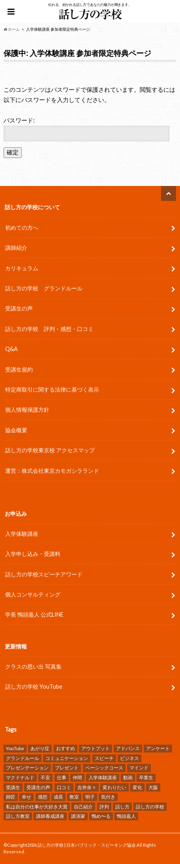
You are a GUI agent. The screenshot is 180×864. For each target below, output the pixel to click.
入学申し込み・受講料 (32, 553)
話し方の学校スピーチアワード (43, 574)
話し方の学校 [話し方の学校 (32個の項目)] (150, 807)
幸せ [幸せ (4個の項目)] (26, 797)
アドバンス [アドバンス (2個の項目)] (128, 748)
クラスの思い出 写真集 (33, 666)
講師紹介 (16, 247)
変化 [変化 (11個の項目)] (137, 787)
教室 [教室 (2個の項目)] (74, 797)
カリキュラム (21, 268)
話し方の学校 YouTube (33, 686)
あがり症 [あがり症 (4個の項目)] (39, 748)
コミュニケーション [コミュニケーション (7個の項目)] (66, 758)
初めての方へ (21, 227)
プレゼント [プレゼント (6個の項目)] (67, 768)
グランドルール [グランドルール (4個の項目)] (22, 758)
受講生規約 (19, 369)
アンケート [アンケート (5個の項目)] (158, 748)
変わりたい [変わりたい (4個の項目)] (114, 787)
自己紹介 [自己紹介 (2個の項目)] (83, 807)
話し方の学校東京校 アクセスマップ (50, 450)
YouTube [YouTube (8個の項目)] (15, 748)
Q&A (11, 349)
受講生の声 (19, 308)
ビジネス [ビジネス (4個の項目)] (129, 758)
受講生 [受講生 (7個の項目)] (13, 787)
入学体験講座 (21, 533)
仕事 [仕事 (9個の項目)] (61, 777)
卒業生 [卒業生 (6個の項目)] (146, 777)
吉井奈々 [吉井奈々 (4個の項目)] (86, 787)
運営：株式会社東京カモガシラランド (52, 470)
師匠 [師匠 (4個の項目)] (10, 797)
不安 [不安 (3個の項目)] (45, 777)
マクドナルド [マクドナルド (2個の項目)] (20, 777)
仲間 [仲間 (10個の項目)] (77, 777)
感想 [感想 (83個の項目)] (42, 797)
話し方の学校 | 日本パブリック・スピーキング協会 (87, 844)
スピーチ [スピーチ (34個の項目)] (104, 758)
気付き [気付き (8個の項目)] (108, 797)
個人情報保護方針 (27, 409)
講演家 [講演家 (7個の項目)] (78, 816)
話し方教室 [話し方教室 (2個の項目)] (18, 816)
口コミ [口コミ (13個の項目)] (64, 787)
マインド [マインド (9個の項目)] (138, 768)
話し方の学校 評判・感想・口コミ (49, 328)
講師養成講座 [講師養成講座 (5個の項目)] (50, 816)
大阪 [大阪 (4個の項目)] (153, 787)
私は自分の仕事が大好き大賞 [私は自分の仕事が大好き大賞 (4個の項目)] (37, 807)
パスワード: (86, 129)
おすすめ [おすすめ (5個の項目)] (65, 748)
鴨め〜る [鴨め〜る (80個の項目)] (101, 816)
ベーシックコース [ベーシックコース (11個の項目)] (104, 768)
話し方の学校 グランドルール (43, 288)
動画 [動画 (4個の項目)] (128, 777)
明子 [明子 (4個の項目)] (90, 797)
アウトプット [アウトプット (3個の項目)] (95, 748)
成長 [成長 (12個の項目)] (58, 797)
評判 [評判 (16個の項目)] (104, 807)
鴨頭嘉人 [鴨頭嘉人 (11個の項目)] (126, 816)
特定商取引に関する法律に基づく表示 (52, 389)
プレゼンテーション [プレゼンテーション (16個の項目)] (27, 768)
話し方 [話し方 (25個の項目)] (122, 807)
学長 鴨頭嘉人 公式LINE (34, 614)
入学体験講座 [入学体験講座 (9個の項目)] (102, 777)
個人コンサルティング (32, 594)
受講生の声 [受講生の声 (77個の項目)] (38, 787)
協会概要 (16, 430)
